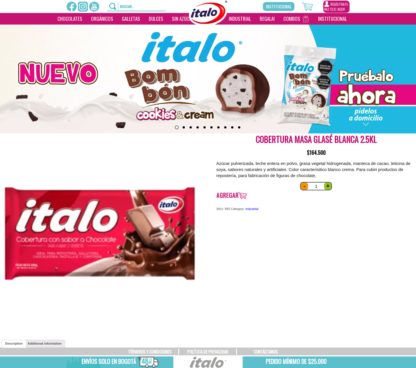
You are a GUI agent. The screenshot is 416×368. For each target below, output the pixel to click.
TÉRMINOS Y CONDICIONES (150, 351)
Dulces (156, 18)
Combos (291, 18)
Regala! (267, 18)
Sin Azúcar (183, 18)
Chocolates (69, 18)
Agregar (227, 195)
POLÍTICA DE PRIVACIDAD (207, 351)
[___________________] (356, 19)
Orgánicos (102, 18)
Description (14, 343)
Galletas (131, 18)
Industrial (240, 18)
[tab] (14, 344)
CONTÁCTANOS (266, 351)
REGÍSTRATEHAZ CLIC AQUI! (336, 6)
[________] (206, 30)
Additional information (45, 343)
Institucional (278, 6)
